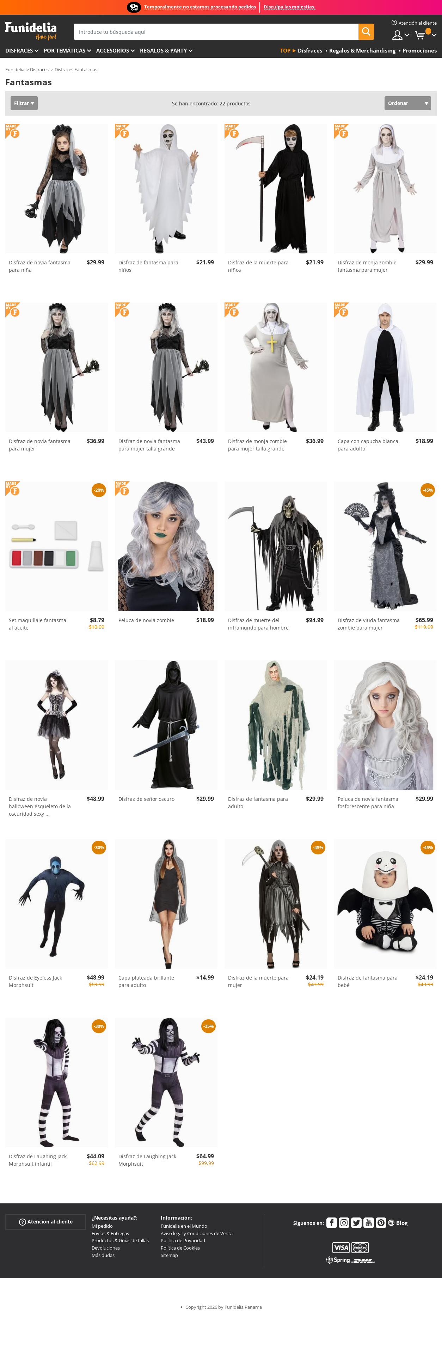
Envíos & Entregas (110, 1233)
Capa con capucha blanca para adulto (368, 445)
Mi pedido (102, 1226)
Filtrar (21, 103)
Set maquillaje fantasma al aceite (37, 624)
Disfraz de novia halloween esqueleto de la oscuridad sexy (40, 806)
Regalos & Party (163, 50)
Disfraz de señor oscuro (146, 799)
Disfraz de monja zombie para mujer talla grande (257, 445)
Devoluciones (106, 1248)
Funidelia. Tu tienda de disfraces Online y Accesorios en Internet (30, 31)
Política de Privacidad (183, 1240)
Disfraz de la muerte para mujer (258, 981)
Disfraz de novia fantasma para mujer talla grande (149, 445)
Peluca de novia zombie (146, 620)
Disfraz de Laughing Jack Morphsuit (147, 1160)
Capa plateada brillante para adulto (146, 981)
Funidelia (14, 69)
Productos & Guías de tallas (120, 1240)
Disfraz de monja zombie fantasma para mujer (367, 266)
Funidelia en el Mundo (184, 1226)
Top (285, 50)
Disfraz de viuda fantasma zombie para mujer (369, 624)
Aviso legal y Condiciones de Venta (197, 1233)
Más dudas (103, 1255)
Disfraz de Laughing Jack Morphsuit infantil (38, 1160)
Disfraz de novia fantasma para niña (39, 266)
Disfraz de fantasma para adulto (258, 803)
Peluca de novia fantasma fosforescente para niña (368, 803)
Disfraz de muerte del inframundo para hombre (258, 624)
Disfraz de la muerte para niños (258, 266)
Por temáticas (64, 50)
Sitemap (169, 1255)
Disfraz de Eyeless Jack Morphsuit (35, 981)
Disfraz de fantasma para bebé (368, 981)
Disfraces (19, 50)
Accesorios (112, 50)
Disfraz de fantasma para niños (148, 266)
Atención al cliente (46, 1222)
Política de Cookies (180, 1248)
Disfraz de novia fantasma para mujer (39, 445)
